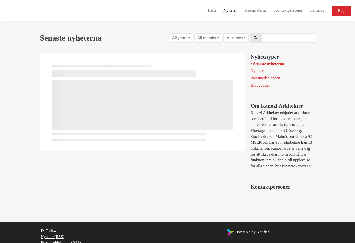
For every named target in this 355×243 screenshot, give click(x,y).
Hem (212, 10)
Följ (341, 10)
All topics (235, 37)
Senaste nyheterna (268, 64)
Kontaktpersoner (288, 10)
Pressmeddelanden (265, 78)
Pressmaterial (255, 10)
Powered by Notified (248, 232)
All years (179, 37)
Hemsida (317, 10)
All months (206, 37)
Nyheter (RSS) (52, 237)
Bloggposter (260, 85)
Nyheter (230, 10)
